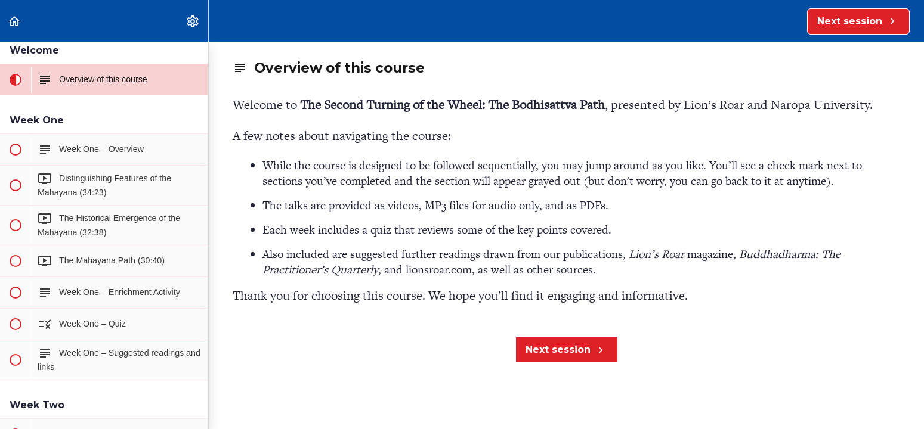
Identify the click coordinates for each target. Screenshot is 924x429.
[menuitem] (193, 21)
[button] (15, 21)
